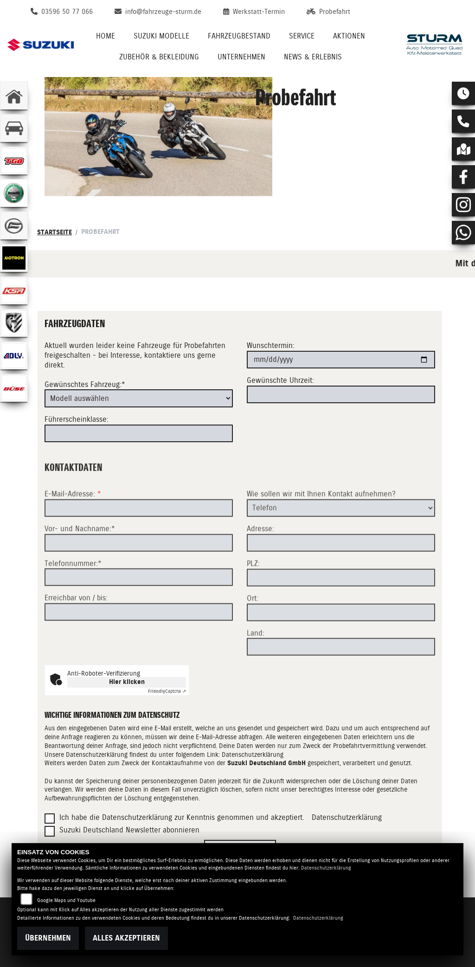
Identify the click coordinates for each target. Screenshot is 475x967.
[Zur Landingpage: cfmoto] (14, 225)
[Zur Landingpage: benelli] (14, 193)
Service (302, 36)
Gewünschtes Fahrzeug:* (85, 384)
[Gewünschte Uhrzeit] (341, 394)
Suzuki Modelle (161, 36)
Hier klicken (127, 682)
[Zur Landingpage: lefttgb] (14, 160)
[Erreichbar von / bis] (139, 646)
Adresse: (260, 562)
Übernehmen (48, 938)
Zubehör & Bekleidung (159, 56)
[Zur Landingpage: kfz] (14, 128)
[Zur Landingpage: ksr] (14, 290)
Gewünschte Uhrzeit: (280, 380)
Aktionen (349, 36)
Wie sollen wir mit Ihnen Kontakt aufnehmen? (321, 527)
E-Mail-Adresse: (73, 527)
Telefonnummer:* (73, 597)
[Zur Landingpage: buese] (14, 388)
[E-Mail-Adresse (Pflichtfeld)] (139, 541)
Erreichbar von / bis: (76, 631)
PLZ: (253, 597)
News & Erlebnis (313, 56)
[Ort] (341, 646)
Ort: (252, 631)
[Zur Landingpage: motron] (14, 258)
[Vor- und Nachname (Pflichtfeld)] (139, 576)
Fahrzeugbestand (239, 36)
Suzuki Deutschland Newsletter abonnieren (129, 829)
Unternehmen (241, 56)
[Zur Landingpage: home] (14, 96)
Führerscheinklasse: (77, 419)
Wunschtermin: (271, 346)
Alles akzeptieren (126, 938)
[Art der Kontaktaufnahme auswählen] (341, 541)
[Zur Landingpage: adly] (14, 355)
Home (105, 36)
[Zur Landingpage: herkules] (14, 323)
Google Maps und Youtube (66, 900)
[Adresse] (341, 576)
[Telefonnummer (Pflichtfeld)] (139, 611)
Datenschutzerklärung (252, 754)
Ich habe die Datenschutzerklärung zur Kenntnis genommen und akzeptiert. (181, 817)
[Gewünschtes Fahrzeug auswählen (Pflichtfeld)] (139, 398)
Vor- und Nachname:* (80, 562)
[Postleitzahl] (341, 611)
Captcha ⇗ (167, 691)
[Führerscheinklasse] (139, 433)
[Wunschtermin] (341, 359)
